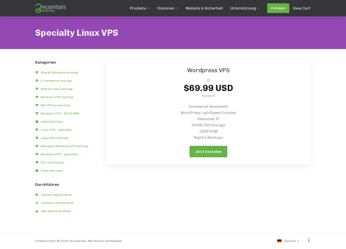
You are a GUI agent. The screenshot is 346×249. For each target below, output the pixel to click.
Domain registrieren (54, 195)
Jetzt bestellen (208, 151)
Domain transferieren (55, 203)
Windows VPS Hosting (54, 97)
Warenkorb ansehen (53, 211)
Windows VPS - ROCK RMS (58, 113)
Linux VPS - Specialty (54, 130)
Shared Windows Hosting (57, 72)
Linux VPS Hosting (52, 138)
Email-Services (49, 171)
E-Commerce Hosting (54, 81)
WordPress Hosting (53, 105)
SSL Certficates (50, 162)
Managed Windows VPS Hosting (62, 146)
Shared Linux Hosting (54, 89)
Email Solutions (49, 122)
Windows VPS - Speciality (57, 154)
